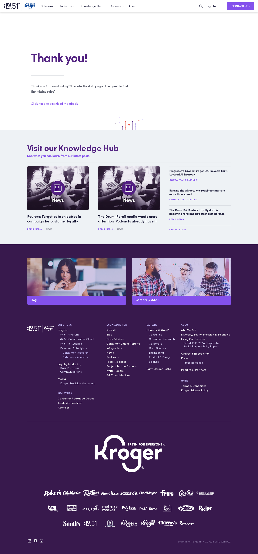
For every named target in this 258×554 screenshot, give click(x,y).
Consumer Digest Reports (123, 343)
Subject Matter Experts (121, 366)
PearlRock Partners (193, 370)
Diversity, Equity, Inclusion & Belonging (205, 334)
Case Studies (115, 339)
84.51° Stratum (69, 334)
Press (184, 358)
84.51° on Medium (118, 375)
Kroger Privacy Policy (195, 390)
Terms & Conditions (193, 386)
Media (62, 379)
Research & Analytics (73, 348)
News (49, 229)
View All (111, 330)
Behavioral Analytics (75, 357)
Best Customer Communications (71, 370)
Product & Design (160, 357)
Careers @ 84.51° (157, 330)
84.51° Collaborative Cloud (77, 339)
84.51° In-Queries (71, 343)
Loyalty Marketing (69, 364)
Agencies (63, 407)
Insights (63, 330)
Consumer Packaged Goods (76, 398)
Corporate (155, 343)
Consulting (155, 334)
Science (154, 361)
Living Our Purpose (193, 339)
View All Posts (177, 229)
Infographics (114, 348)
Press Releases (116, 361)
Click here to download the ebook (54, 103)
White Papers (115, 370)
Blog (109, 334)
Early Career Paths (158, 369)
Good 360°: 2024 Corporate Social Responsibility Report (201, 344)
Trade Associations (70, 403)
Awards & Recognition (195, 353)
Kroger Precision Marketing (77, 383)
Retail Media (34, 229)
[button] (48, 6)
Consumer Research (76, 352)
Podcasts (112, 357)
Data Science (157, 348)
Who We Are (188, 330)
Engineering (156, 352)
